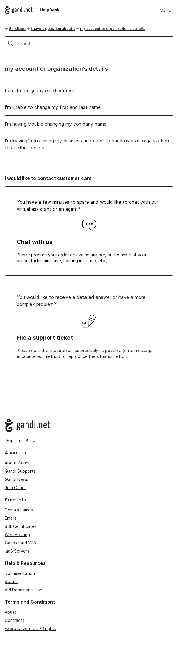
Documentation (20, 573)
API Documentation (23, 589)
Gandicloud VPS (20, 542)
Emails (10, 518)
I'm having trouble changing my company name (55, 124)
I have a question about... (53, 28)
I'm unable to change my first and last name (53, 107)
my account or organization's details (112, 28)
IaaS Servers (17, 550)
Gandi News (16, 479)
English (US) (21, 440)
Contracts (14, 620)
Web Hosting (17, 534)
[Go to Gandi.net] (89, 425)
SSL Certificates (21, 526)
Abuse (11, 612)
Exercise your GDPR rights (30, 628)
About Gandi (17, 462)
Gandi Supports (20, 471)
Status (11, 581)
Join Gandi (15, 487)
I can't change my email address (40, 90)
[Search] (95, 43)
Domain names (19, 509)
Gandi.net (17, 28)
